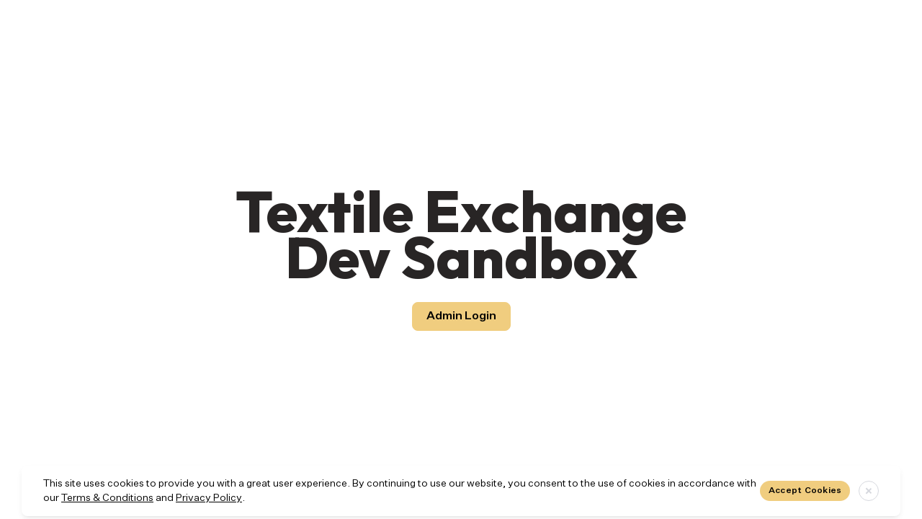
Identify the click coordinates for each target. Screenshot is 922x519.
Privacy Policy (209, 498)
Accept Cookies (805, 491)
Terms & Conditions (107, 498)
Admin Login (461, 316)
